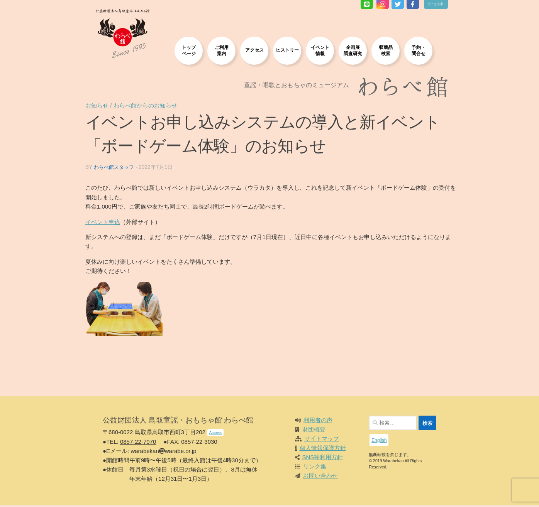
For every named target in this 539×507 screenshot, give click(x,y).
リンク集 (314, 468)
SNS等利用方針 (322, 459)
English (436, 4)
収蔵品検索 (386, 50)
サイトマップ (321, 441)
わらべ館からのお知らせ (155, 107)
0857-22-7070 (138, 444)
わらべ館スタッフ (121, 170)
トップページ (189, 50)
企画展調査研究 (353, 50)
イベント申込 (108, 224)
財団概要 (313, 431)
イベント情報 (320, 50)
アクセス (254, 49)
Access (215, 435)
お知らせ (103, 107)
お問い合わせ (320, 478)
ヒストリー (287, 49)
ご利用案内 (222, 50)
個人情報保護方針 (323, 450)
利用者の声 (317, 422)
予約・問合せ (418, 50)
